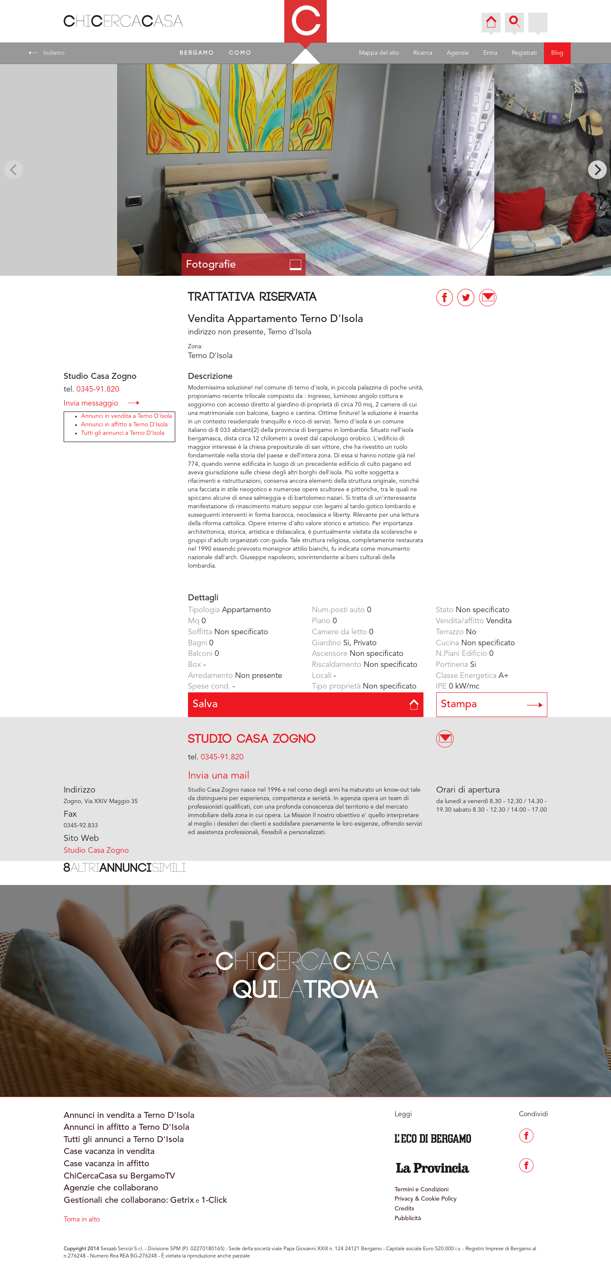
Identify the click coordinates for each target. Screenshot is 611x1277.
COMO (240, 53)
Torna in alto (82, 1219)
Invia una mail (218, 776)
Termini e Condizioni (421, 1190)
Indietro (46, 52)
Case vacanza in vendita (109, 1152)
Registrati (524, 53)
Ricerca (422, 53)
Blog (557, 53)
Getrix (182, 1200)
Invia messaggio (102, 402)
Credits (404, 1209)
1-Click (214, 1200)
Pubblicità (408, 1218)
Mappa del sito (379, 53)
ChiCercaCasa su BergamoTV (119, 1176)
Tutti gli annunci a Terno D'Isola (122, 433)
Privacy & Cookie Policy (426, 1199)
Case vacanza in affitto (106, 1164)
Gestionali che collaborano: (116, 1200)
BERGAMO (197, 53)
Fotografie (244, 265)
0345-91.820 (97, 389)
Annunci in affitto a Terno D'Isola (124, 425)
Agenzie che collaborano (111, 1188)
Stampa (492, 704)
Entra (490, 53)
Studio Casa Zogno (252, 739)
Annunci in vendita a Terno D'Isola (126, 416)
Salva (306, 704)
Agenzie (458, 53)
